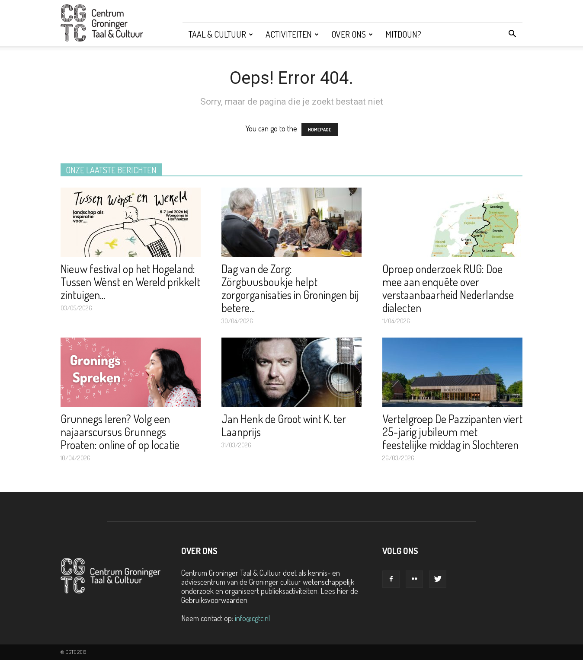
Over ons (352, 34)
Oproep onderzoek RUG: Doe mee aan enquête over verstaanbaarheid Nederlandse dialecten (448, 288)
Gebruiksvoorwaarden (214, 600)
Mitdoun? (403, 34)
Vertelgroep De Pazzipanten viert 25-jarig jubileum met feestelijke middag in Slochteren (452, 431)
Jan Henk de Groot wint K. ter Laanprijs (283, 425)
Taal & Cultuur (221, 34)
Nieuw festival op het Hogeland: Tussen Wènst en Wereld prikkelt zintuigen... (130, 281)
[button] (512, 34)
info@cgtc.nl (252, 618)
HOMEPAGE (319, 130)
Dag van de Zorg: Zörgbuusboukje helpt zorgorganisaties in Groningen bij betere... (290, 288)
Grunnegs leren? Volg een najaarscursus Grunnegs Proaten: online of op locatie (120, 431)
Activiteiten (292, 34)
